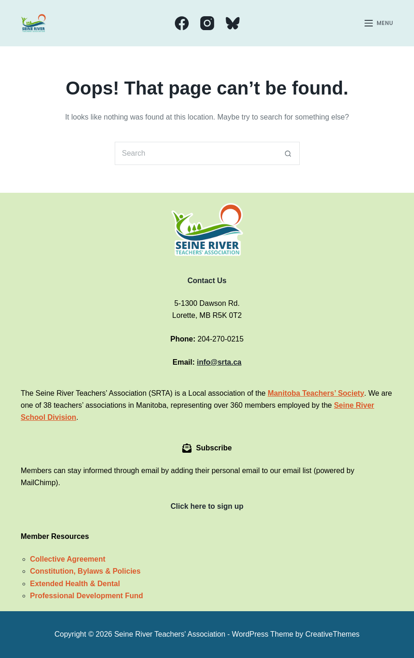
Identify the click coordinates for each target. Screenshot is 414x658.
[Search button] (288, 153)
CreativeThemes (332, 634)
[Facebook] (182, 23)
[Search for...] (196, 153)
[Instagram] (207, 23)
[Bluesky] (233, 23)
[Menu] (379, 23)
